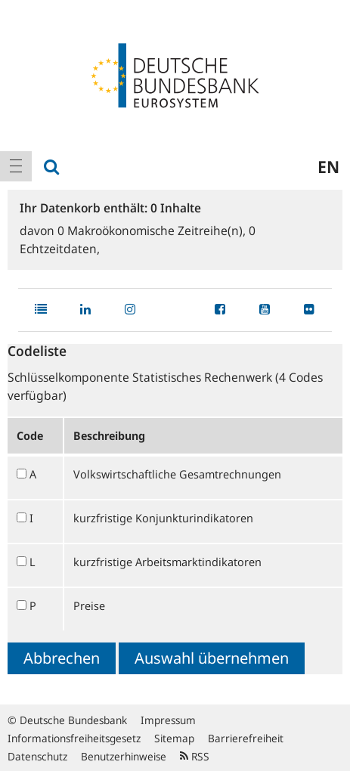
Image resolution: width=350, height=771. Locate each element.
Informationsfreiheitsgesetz (74, 738)
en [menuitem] (328, 166)
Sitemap (174, 738)
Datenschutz (37, 756)
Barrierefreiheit (245, 738)
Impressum (168, 720)
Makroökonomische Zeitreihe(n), (153, 230)
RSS (194, 756)
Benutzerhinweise (123, 756)
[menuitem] (16, 166)
